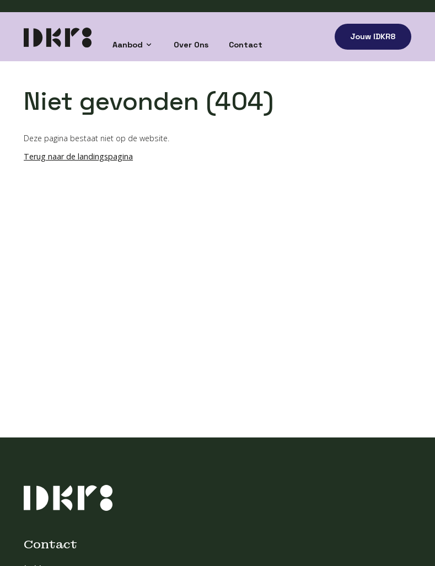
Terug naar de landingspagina (78, 156)
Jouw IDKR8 (372, 36)
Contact (245, 45)
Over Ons (191, 45)
